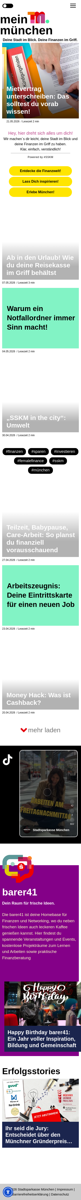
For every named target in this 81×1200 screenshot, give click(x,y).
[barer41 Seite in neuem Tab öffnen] (26, 868)
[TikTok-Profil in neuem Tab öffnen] (7, 759)
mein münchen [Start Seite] (26, 25)
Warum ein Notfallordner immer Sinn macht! (41, 318)
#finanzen (14, 451)
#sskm (58, 461)
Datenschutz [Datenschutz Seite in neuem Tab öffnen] (60, 1194)
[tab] (40, 171)
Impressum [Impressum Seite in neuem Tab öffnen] (65, 1189)
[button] (73, 5)
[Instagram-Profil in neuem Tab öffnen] (7, 1168)
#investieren (64, 451)
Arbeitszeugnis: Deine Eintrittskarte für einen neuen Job (41, 595)
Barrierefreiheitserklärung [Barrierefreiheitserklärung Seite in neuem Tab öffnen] (30, 1194)
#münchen (40, 470)
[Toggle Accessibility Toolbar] (8, 1192)
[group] (48, 793)
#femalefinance (30, 461)
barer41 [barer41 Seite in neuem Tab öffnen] (19, 892)
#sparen (38, 451)
